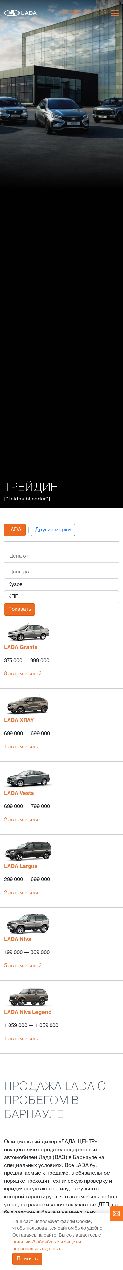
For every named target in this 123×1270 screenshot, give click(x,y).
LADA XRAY (19, 720)
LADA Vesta (19, 793)
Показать (19, 609)
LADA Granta (21, 647)
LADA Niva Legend (27, 1012)
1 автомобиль (21, 747)
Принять (27, 1259)
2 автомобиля (21, 820)
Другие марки (53, 530)
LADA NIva (17, 939)
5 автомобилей (23, 966)
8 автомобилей (23, 674)
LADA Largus (20, 866)
